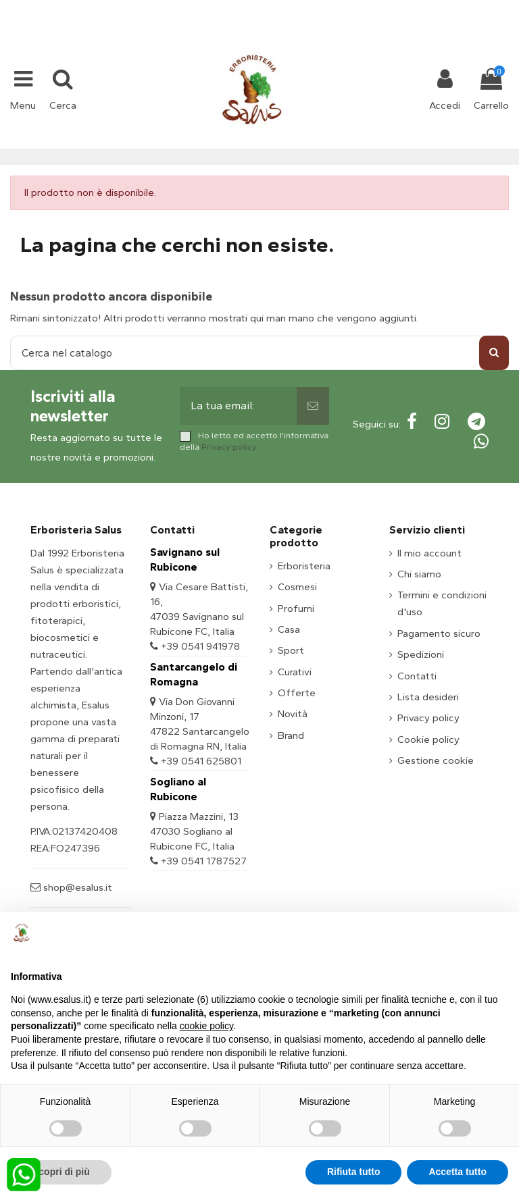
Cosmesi (297, 587)
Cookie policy (428, 739)
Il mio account (429, 553)
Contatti (417, 676)
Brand (291, 735)
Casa (289, 629)
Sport (291, 650)
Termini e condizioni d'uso (442, 603)
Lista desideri (428, 697)
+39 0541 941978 (200, 646)
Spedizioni (420, 654)
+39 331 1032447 (210, 8)
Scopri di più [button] (61, 1171)
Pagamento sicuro (438, 633)
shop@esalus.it (314, 8)
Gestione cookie (435, 760)
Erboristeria (304, 566)
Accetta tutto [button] (457, 1171)
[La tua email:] (238, 406)
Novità (292, 714)
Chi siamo (419, 574)
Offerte (297, 693)
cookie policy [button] (206, 1025)
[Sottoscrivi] (313, 406)
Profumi (296, 608)
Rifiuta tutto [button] (353, 1171)
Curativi (295, 672)
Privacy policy (229, 447)
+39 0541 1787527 (204, 861)
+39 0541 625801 (201, 761)
